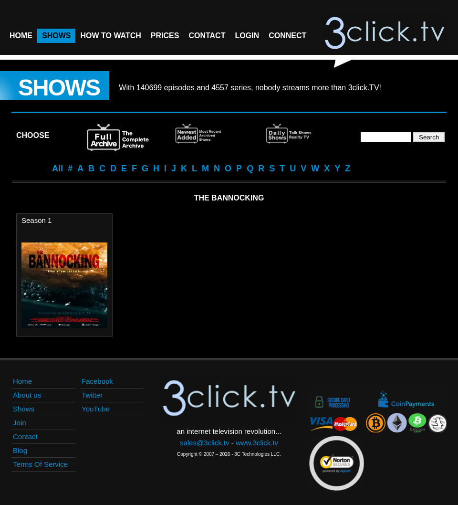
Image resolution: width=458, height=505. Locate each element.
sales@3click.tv (204, 443)
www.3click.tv (257, 443)
